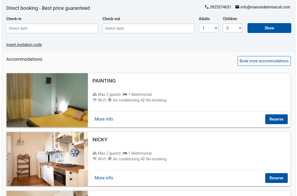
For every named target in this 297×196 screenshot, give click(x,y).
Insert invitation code (24, 44)
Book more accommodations (264, 61)
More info (104, 119)
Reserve (276, 119)
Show (269, 28)
